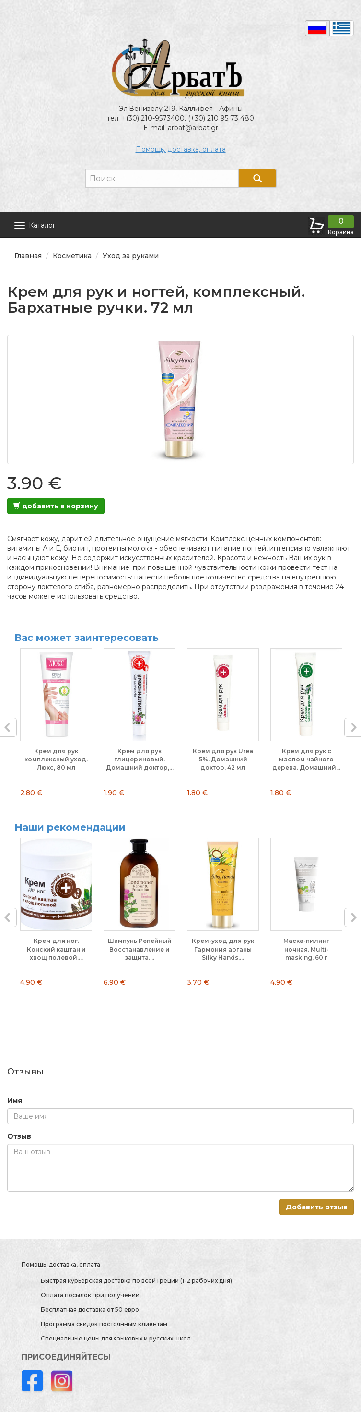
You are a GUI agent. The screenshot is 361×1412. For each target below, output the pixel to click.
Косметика (72, 256)
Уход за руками (131, 256)
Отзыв (19, 1136)
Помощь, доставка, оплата (181, 149)
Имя (14, 1101)
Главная (28, 256)
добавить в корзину (55, 506)
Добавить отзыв (317, 1207)
